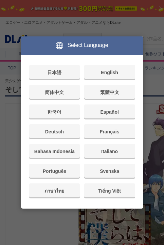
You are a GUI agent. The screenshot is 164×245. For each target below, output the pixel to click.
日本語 (54, 72)
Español (109, 112)
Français (110, 131)
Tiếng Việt (109, 191)
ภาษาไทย (54, 191)
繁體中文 (109, 92)
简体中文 (54, 92)
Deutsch (54, 131)
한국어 (54, 112)
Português (54, 171)
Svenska (109, 171)
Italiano (109, 151)
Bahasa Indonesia (54, 151)
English (109, 72)
